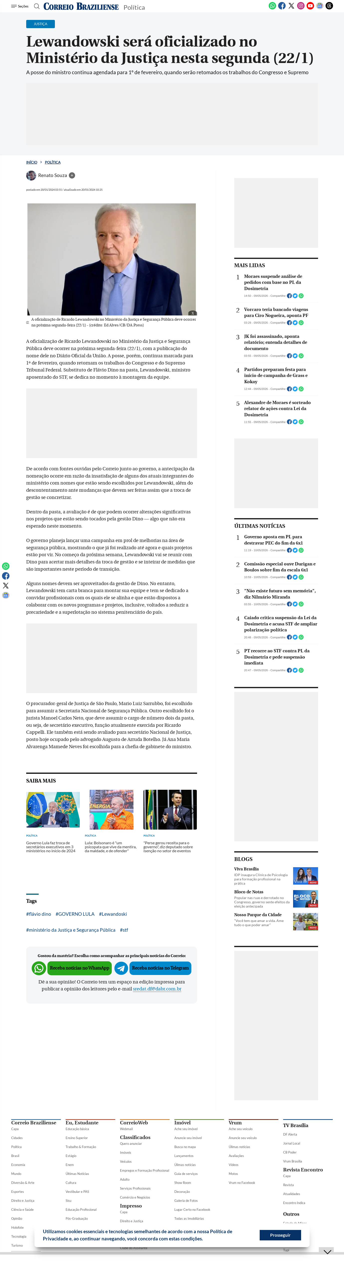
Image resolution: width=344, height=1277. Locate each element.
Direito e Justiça (22, 1201)
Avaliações (236, 1156)
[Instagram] (301, 8)
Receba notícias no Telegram (160, 968)
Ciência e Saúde (22, 1210)
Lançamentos (184, 1156)
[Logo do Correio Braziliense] (81, 6)
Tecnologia (18, 1236)
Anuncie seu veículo (243, 1138)
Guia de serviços (186, 1174)
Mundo (16, 1174)
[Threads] (329, 8)
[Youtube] (310, 8)
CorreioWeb (134, 1123)
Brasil (15, 1156)
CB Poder (290, 1152)
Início (31, 162)
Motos (233, 1174)
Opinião (16, 1218)
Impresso (131, 1206)
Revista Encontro (303, 1170)
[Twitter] (291, 8)
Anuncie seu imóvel (188, 1138)
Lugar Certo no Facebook (192, 1210)
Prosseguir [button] (280, 1235)
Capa (15, 1129)
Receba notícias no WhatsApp (79, 968)
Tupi (286, 1250)
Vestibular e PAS (77, 1192)
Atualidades (291, 1194)
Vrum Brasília (292, 1161)
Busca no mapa (185, 1147)
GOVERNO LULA (76, 914)
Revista (288, 1185)
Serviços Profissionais (135, 1188)
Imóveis (125, 1153)
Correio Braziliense (33, 1123)
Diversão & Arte (22, 1183)
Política (53, 162)
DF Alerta (290, 1134)
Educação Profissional (81, 1210)
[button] (205, 1239)
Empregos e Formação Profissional (144, 1170)
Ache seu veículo (240, 1129)
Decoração (182, 1192)
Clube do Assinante (133, 1248)
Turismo (17, 1245)
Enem (70, 1165)
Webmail (126, 1129)
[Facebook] (282, 8)
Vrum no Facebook (242, 1183)
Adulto (124, 1179)
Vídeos (233, 1165)
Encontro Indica (294, 1203)
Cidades (17, 1138)
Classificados (135, 1137)
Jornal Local (291, 1143)
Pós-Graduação (77, 1218)
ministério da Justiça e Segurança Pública (72, 930)
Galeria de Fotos (186, 1201)
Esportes (17, 1192)
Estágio (71, 1156)
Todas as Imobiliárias (189, 1218)
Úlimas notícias (185, 1165)
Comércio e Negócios (135, 1197)
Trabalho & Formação (81, 1147)
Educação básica (77, 1129)
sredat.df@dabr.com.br (157, 989)
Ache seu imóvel (186, 1129)
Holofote (17, 1227)
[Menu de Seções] (20, 6)
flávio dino (40, 914)
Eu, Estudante (82, 1123)
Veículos (126, 1161)
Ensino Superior (77, 1138)
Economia (18, 1165)
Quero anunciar (131, 1144)
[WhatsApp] (272, 8)
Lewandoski (114, 914)
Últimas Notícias (77, 1174)
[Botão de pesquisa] (35, 6)
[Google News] (320, 8)
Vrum (235, 1123)
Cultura (71, 1183)
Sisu (68, 1201)
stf (125, 930)
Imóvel (182, 1123)
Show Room (182, 1183)
